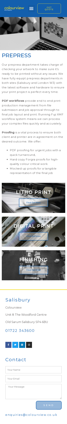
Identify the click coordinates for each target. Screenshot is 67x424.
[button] (31, 8)
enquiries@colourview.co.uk (31, 415)
